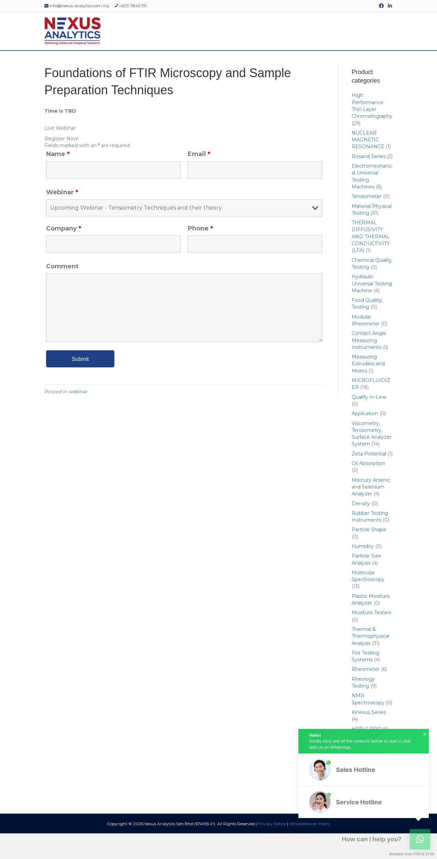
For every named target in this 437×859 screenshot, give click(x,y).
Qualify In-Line (369, 422)
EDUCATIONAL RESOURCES (319, 63)
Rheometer (366, 695)
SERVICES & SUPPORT (195, 63)
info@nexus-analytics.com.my (77, 5)
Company (63, 253)
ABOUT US (79, 63)
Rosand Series (368, 182)
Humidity (363, 572)
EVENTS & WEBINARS (254, 63)
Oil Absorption (368, 489)
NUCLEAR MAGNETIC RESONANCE (368, 165)
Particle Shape (369, 555)
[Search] (397, 63)
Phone (200, 253)
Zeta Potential (369, 479)
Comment (62, 291)
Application (365, 439)
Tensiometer (367, 222)
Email (199, 179)
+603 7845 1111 (130, 5)
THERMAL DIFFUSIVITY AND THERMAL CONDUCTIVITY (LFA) (371, 262)
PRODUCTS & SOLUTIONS (131, 63)
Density (361, 529)
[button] (363, 770)
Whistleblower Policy (309, 849)
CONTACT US (375, 63)
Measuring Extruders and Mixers (368, 389)
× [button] (424, 734)
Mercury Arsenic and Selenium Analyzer (371, 512)
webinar (77, 417)
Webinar (62, 217)
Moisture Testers (371, 638)
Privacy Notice (272, 849)
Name (58, 179)
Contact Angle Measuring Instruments (369, 366)
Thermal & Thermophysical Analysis (370, 662)
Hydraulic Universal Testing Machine (372, 309)
